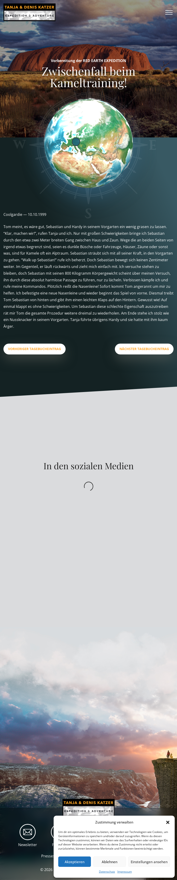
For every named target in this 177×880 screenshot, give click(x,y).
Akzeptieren (74, 861)
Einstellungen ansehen (149, 861)
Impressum (124, 872)
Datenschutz (107, 872)
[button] (167, 822)
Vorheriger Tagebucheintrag (34, 349)
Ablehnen (109, 861)
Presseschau (52, 856)
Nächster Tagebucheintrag (144, 349)
